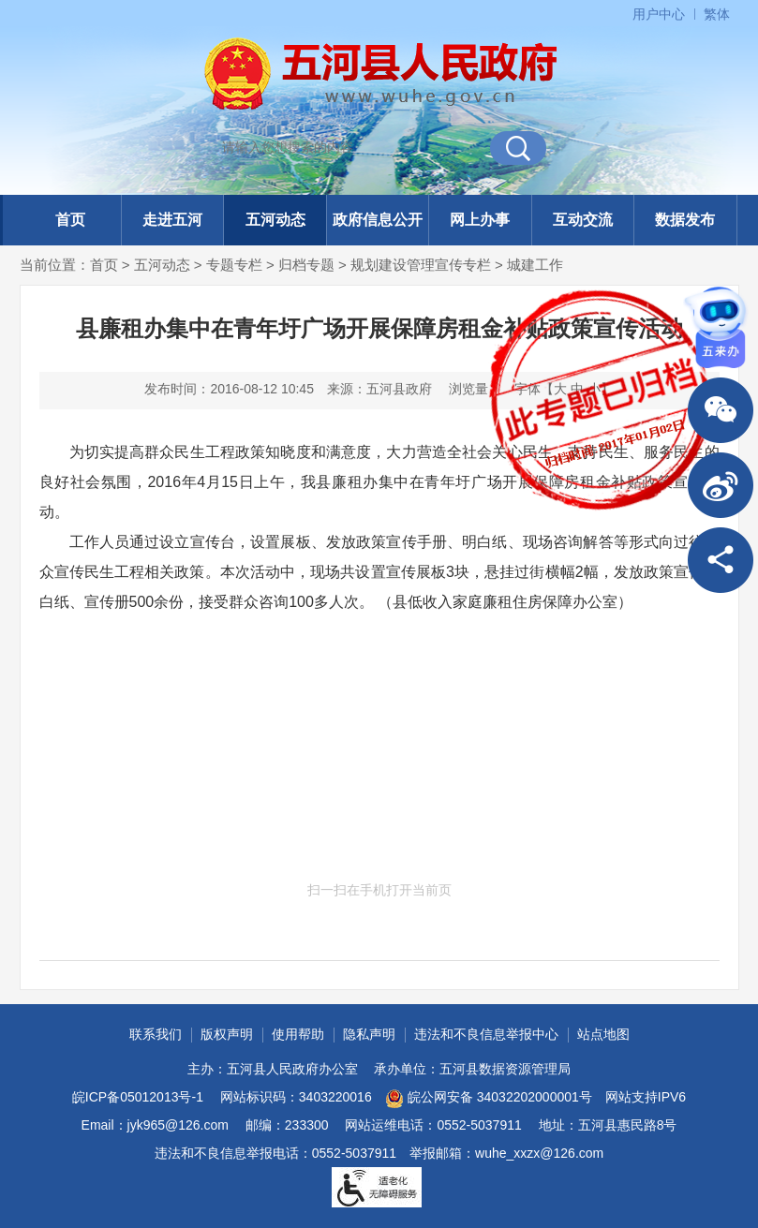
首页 (70, 220)
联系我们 (155, 1034)
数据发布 (685, 220)
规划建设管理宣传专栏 (420, 265)
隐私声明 (369, 1034)
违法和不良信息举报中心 (486, 1034)
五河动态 (275, 220)
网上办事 (480, 220)
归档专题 (306, 265)
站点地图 (603, 1034)
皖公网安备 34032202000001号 (488, 1098)
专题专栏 (234, 265)
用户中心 (658, 14)
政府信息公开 (378, 220)
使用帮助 (298, 1034)
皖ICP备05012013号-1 (137, 1096)
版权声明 (227, 1034)
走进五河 (172, 220)
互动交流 (583, 220)
